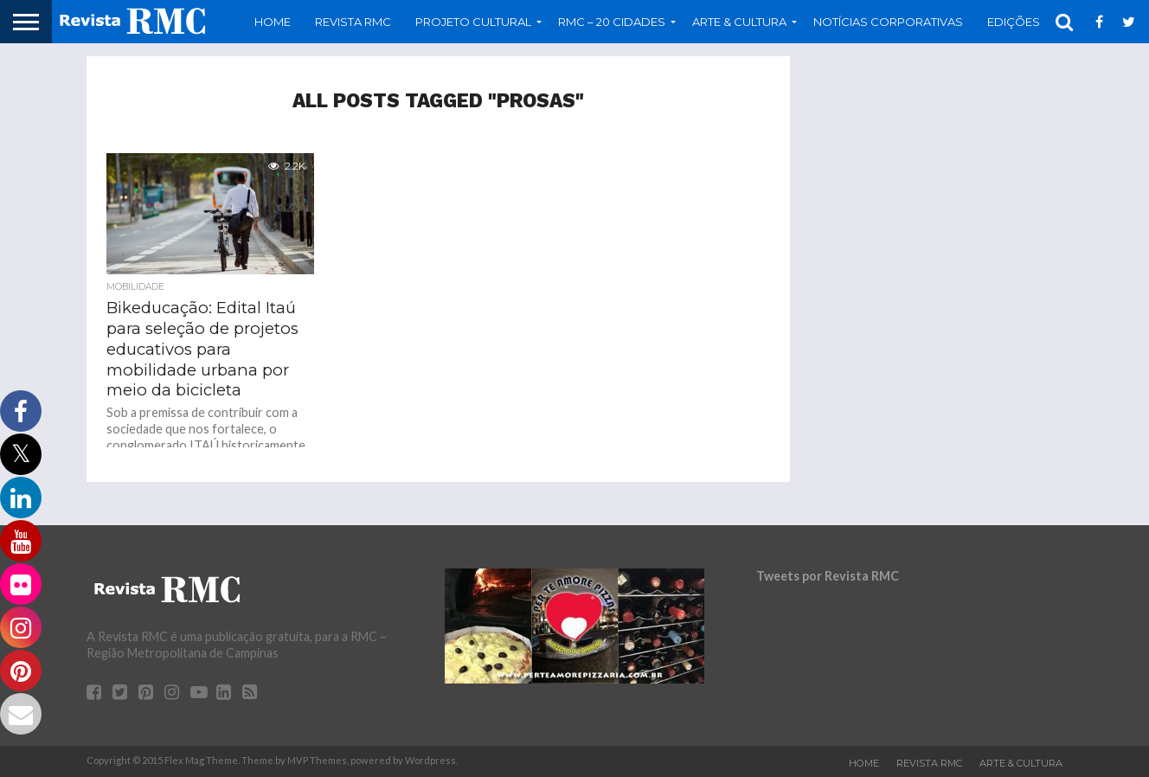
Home (272, 22)
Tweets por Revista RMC (827, 575)
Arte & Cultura (739, 22)
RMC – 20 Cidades (611, 22)
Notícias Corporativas (888, 22)
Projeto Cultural (473, 22)
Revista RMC (353, 22)
